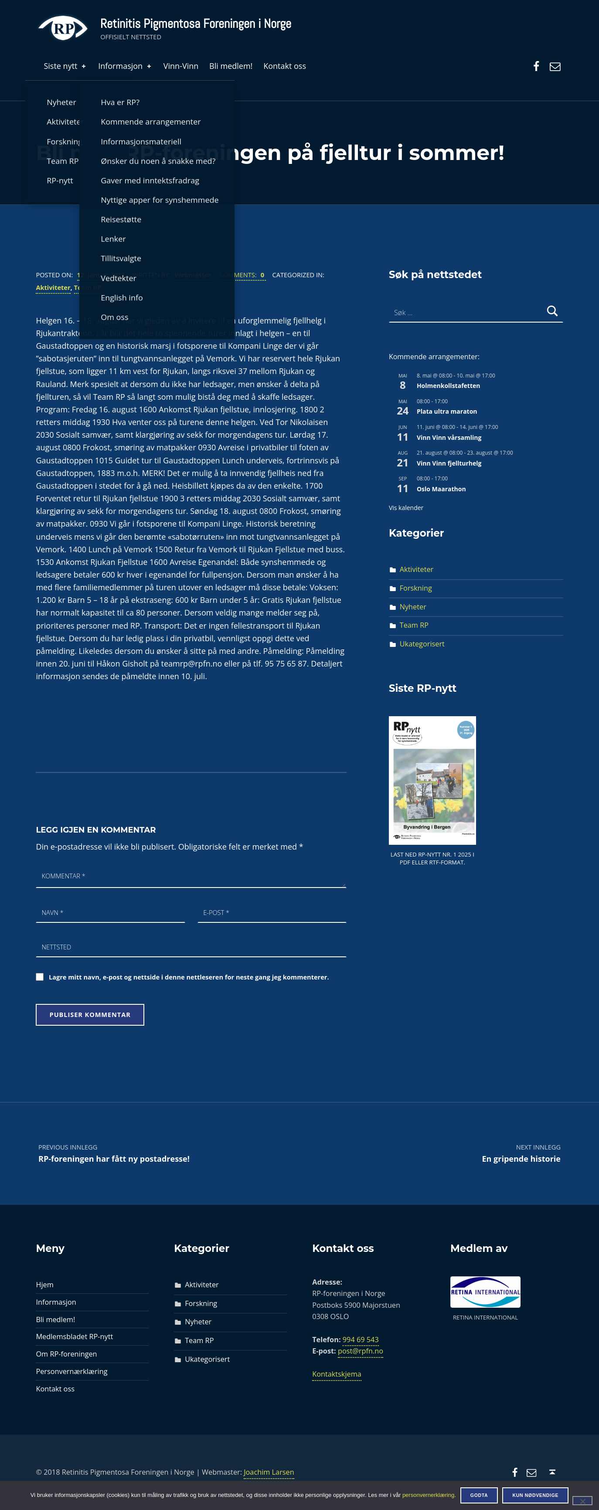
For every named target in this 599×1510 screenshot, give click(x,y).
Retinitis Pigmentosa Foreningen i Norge (195, 23)
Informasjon (125, 66)
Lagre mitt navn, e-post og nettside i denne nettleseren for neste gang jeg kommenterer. (189, 977)
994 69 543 (361, 1339)
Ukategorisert (422, 644)
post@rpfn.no (360, 1351)
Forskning (416, 588)
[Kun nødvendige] (582, 1500)
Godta (479, 1495)
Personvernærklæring (71, 1371)
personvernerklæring (428, 1495)
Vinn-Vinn (181, 66)
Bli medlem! (230, 66)
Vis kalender (406, 507)
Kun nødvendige (535, 1495)
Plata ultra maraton (447, 411)
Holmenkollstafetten (448, 385)
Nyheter (413, 607)
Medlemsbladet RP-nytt (74, 1336)
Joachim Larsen (269, 1472)
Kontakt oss (284, 66)
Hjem (44, 1284)
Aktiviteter (53, 287)
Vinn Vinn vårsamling (449, 437)
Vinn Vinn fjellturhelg (449, 463)
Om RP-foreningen (66, 1354)
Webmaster (194, 274)
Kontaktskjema (336, 1374)
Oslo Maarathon (441, 489)
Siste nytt (65, 66)
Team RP (88, 287)
